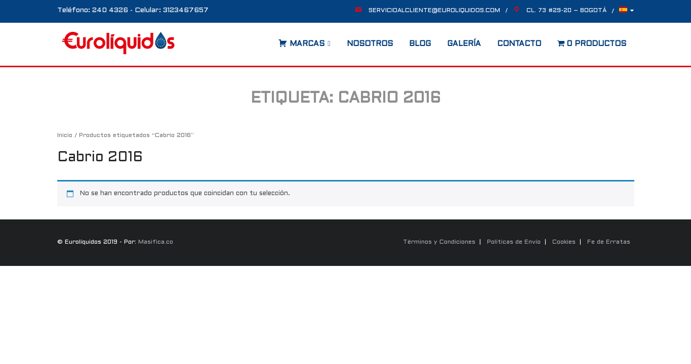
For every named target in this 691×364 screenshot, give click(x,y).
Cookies (564, 242)
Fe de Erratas (608, 242)
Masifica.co (155, 242)
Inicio (64, 135)
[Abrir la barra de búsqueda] (268, 40)
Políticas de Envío (514, 242)
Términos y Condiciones (439, 242)
